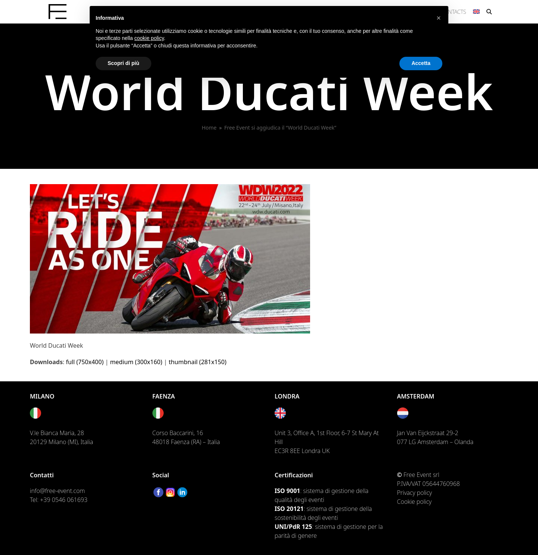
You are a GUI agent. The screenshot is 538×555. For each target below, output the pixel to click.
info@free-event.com (57, 491)
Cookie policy (414, 501)
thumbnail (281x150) (197, 362)
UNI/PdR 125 (293, 527)
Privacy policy (414, 493)
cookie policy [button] (149, 38)
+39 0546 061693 (63, 500)
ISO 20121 (289, 509)
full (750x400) (84, 362)
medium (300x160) (136, 362)
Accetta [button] (420, 63)
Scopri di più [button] (123, 63)
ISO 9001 (287, 491)
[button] (489, 11)
